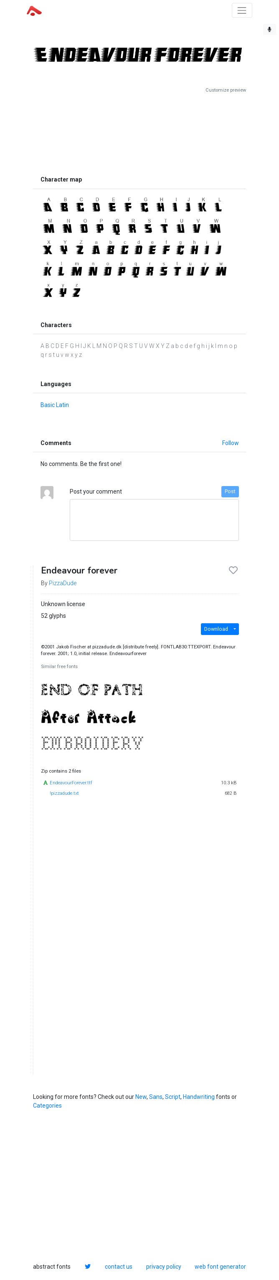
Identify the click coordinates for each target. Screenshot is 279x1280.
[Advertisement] (139, 133)
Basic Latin (55, 405)
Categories (47, 1105)
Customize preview (225, 90)
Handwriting (199, 1096)
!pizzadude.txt (64, 793)
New (141, 1096)
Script (172, 1096)
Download (216, 629)
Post (230, 491)
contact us (118, 1266)
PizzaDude (62, 583)
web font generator (220, 1266)
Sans (155, 1096)
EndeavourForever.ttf (71, 783)
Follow (230, 443)
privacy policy (163, 1266)
